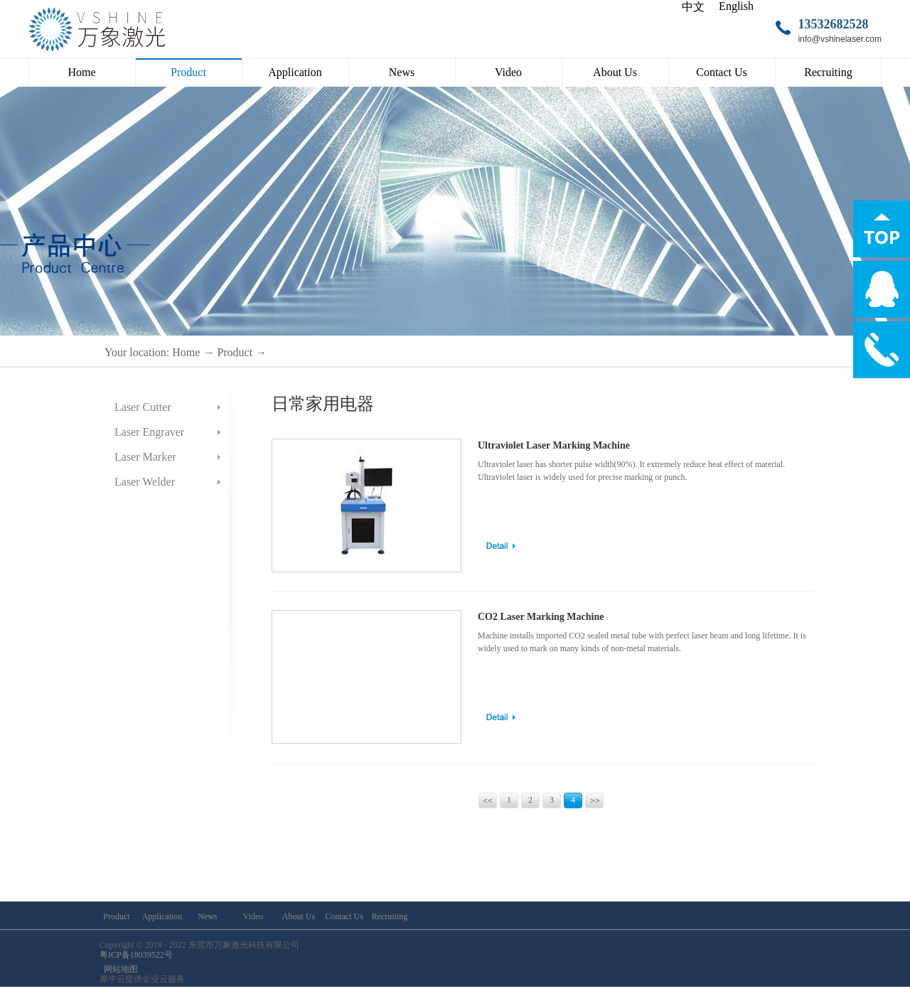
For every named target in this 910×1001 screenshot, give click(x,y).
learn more (501, 546)
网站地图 (119, 969)
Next (594, 800)
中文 (693, 7)
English (736, 6)
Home (81, 72)
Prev (487, 800)
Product (234, 352)
